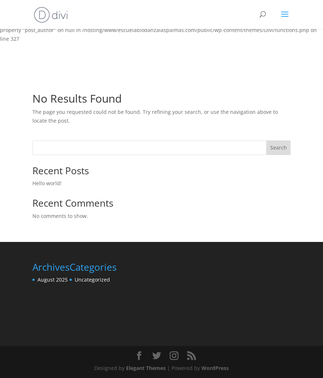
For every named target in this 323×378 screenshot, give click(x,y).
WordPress (215, 368)
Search (278, 147)
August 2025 (53, 279)
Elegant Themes (146, 368)
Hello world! (47, 183)
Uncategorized (92, 279)
